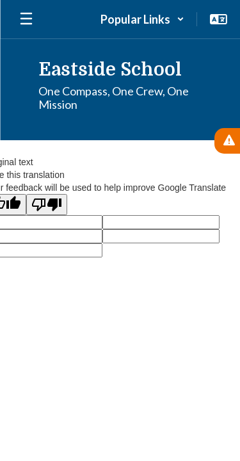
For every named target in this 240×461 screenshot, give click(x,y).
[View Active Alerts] (227, 141)
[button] (142, 19)
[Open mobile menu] (26, 19)
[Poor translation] (46, 204)
